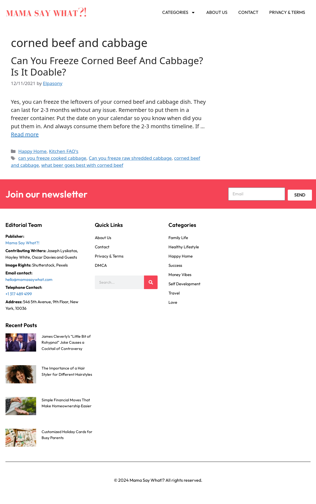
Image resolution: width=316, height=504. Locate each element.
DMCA (101, 265)
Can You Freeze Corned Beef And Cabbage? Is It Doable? (107, 66)
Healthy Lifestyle (183, 246)
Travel (174, 293)
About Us (216, 12)
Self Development (184, 283)
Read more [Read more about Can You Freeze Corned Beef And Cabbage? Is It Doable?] (25, 134)
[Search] (151, 282)
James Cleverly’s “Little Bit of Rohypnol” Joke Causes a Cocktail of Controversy (66, 342)
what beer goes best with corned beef (82, 165)
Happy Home (32, 151)
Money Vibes (179, 274)
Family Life (178, 237)
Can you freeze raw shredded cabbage (130, 158)
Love (172, 302)
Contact (248, 12)
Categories (178, 12)
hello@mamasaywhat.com (28, 279)
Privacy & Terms (287, 12)
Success (175, 265)
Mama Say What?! (22, 242)
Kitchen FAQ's (63, 151)
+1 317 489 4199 (18, 293)
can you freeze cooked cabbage (52, 158)
